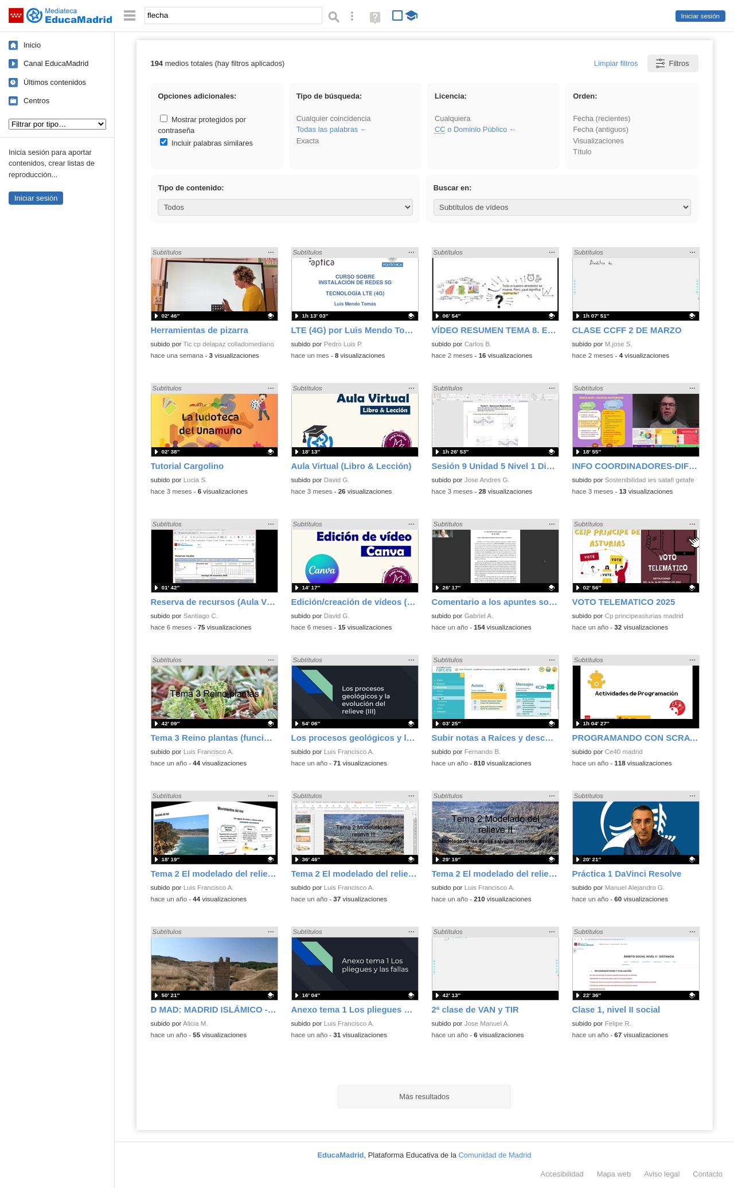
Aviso (662, 1174)
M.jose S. (619, 344)
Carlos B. (477, 344)
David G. (337, 479)
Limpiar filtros (616, 63)
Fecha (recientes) (601, 118)
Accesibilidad (561, 1174)
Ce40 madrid (624, 751)
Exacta (307, 140)
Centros (36, 100)
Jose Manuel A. (487, 1023)
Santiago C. (201, 615)
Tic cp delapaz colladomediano (228, 344)
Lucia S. (196, 479)
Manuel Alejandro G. (635, 887)
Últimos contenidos (55, 82)
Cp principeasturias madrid (644, 615)
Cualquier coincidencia (333, 118)
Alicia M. (195, 1023)
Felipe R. (618, 1023)
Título (582, 151)
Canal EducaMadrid (56, 63)
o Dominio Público (471, 129)
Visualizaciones (598, 140)
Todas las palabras (327, 129)
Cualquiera (452, 118)
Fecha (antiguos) (600, 129)
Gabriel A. (479, 615)
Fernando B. (482, 751)
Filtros (671, 63)
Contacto (708, 1174)
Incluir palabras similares (206, 143)
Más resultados (424, 1096)
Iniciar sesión (700, 16)
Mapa (614, 1174)
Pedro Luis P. (343, 344)
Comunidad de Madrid (495, 1155)
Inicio (32, 45)
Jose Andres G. (487, 479)
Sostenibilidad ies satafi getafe (649, 479)
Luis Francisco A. (209, 751)
